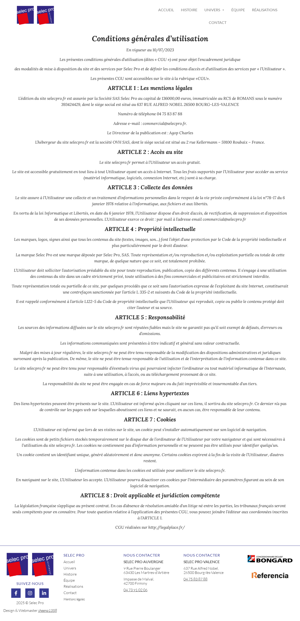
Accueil (166, 9)
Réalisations (264, 9)
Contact (217, 22)
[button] (214, 10)
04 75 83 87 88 (195, 579)
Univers (214, 9)
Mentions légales (74, 599)
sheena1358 (47, 610)
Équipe (238, 9)
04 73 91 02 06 (135, 590)
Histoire (189, 9)
